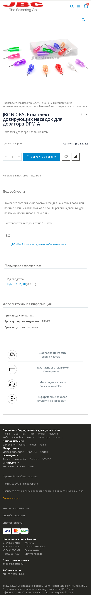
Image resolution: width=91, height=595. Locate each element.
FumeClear (18, 437)
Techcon (34, 459)
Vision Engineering (13, 452)
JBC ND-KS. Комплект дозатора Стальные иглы (39, 244)
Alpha (22, 444)
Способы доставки (14, 515)
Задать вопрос (12, 498)
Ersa (16, 433)
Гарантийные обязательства (20, 476)
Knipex (21, 466)
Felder (32, 444)
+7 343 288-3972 (11, 550)
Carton (44, 452)
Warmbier (20, 459)
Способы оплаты (13, 522)
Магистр (58, 437)
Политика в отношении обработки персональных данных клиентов (43, 491)
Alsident (53, 433)
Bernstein (8, 466)
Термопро (44, 437)
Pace (32, 433)
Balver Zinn (9, 444)
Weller (41, 433)
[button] (83, 22)
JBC (24, 433)
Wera (31, 466)
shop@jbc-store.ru (13, 563)
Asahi (43, 444)
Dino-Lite (32, 452)
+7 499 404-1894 (11, 543)
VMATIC (47, 459)
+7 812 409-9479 (11, 546)
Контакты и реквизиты (16, 508)
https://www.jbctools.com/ (58, 592)
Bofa (5, 437)
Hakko (6, 433)
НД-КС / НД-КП (16, 284)
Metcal (31, 437)
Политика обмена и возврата (20, 483)
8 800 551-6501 (12, 553)
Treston (7, 459)
